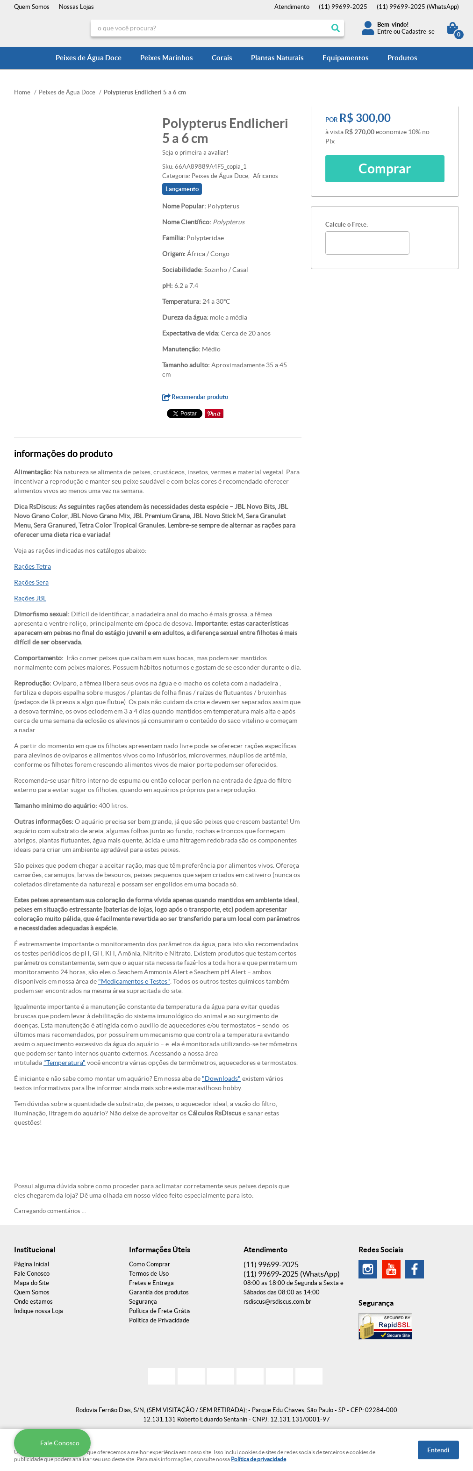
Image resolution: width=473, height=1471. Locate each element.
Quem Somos (32, 6)
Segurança (143, 1301)
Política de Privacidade (159, 1320)
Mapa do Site (31, 1282)
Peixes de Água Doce (89, 58)
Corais (222, 58)
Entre (384, 31)
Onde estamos (33, 1301)
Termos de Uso (149, 1273)
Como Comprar (149, 1264)
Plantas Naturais (277, 58)
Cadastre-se (418, 31)
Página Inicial (31, 1264)
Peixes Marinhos (166, 58)
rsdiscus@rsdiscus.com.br (277, 1301)
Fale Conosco (32, 1273)
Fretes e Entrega (151, 1282)
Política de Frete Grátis (160, 1310)
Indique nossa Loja (38, 1310)
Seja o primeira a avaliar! (195, 152)
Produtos (402, 58)
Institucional (34, 1249)
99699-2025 (343, 6)
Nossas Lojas (76, 6)
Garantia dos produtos (159, 1292)
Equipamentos (345, 58)
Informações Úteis (159, 1249)
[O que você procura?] (335, 28)
